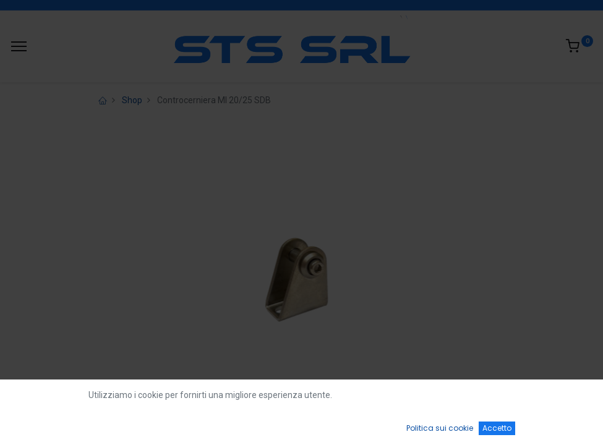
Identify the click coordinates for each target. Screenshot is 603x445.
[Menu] (19, 46)
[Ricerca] (171, 424)
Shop (132, 100)
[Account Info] (562, 424)
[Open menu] (302, 427)
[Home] (40, 424)
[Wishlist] (432, 424)
